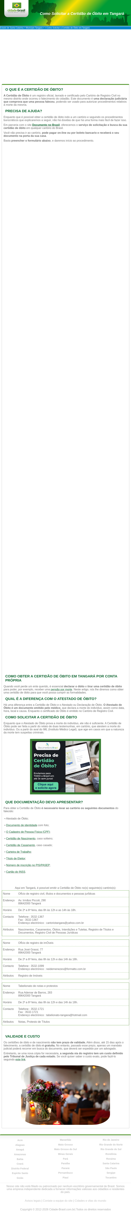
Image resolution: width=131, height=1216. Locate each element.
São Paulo (111, 1168)
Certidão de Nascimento (20, 838)
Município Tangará (34, 28)
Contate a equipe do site (57, 1200)
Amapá (20, 1149)
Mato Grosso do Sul (65, 1149)
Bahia (20, 1159)
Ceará (20, 1163)
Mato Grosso (65, 1144)
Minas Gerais (65, 1154)
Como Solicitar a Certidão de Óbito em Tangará (82, 13)
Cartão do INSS (15, 871)
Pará (65, 1158)
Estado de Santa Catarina (11, 28)
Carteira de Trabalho (18, 851)
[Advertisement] (65, 55)
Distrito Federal (20, 1168)
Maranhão (65, 1139)
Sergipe (111, 1172)
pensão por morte (61, 689)
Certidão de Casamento (20, 845)
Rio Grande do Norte (111, 1144)
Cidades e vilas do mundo (90, 1200)
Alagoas (20, 1145)
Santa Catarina (111, 1163)
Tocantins (111, 1177)
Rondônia (111, 1154)
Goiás (20, 1178)
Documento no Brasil (46, 124)
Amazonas (20, 1154)
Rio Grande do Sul (111, 1149)
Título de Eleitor (15, 858)
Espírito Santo (20, 1173)
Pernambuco (65, 1172)
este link (20, 1059)
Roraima (111, 1158)
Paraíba (65, 1163)
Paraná (66, 1168)
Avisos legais (33, 1200)
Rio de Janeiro (111, 1139)
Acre (20, 1140)
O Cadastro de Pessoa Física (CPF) (28, 831)
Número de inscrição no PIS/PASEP (28, 865)
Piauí (65, 1177)
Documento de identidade (21, 825)
